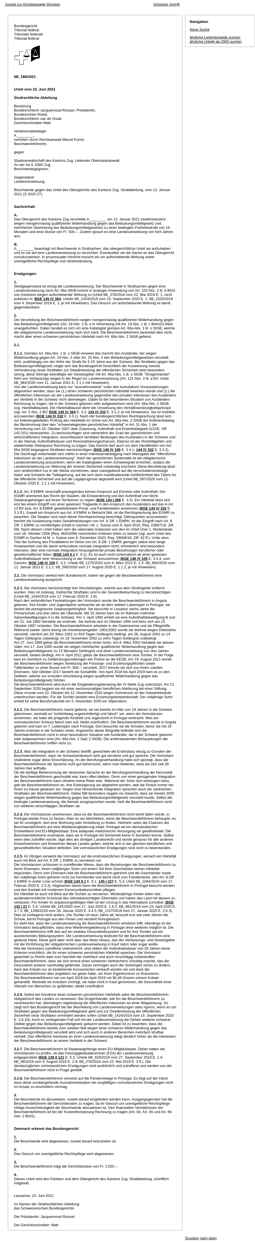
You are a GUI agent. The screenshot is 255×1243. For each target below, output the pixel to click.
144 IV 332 (97, 412)
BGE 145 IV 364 (47, 299)
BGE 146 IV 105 (107, 450)
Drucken (53, 4)
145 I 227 (106, 881)
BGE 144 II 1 (64, 554)
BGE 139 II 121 (51, 1057)
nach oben (208, 1238)
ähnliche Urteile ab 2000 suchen (216, 41)
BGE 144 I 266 (109, 500)
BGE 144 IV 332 (50, 416)
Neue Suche (200, 29)
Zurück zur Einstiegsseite (25, 4)
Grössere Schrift (166, 4)
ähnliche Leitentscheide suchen (215, 37)
